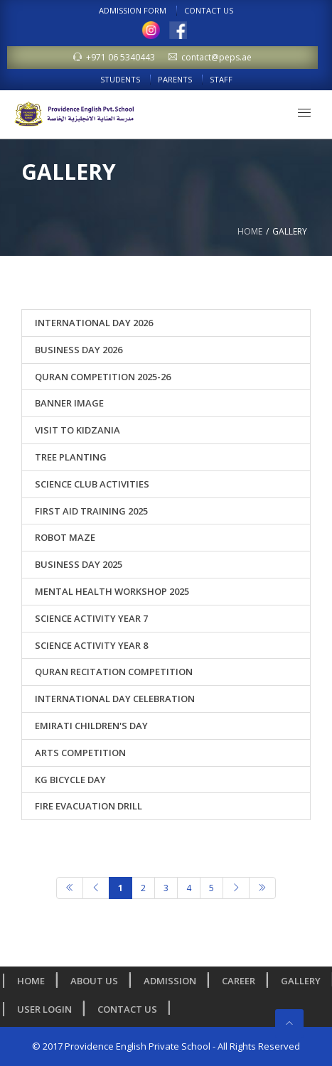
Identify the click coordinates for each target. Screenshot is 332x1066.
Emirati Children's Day (91, 725)
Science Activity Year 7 (91, 618)
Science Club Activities (92, 484)
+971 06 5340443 (114, 57)
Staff (221, 79)
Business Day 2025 (78, 564)
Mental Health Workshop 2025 (112, 591)
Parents (175, 79)
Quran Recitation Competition (114, 671)
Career (241, 980)
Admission (172, 980)
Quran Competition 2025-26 (103, 376)
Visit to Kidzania (77, 430)
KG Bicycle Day (70, 779)
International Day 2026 (94, 322)
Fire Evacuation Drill (88, 806)
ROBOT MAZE (65, 537)
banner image (69, 403)
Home (249, 231)
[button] (304, 112)
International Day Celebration (115, 698)
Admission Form (132, 10)
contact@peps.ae (210, 57)
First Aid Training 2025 (91, 511)
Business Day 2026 (78, 349)
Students (120, 79)
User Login (47, 1009)
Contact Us (208, 10)
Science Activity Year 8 (91, 645)
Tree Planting (71, 457)
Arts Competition (80, 752)
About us (97, 980)
